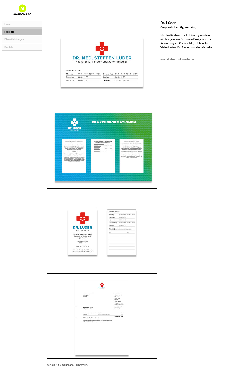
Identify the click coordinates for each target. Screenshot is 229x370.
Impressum (82, 365)
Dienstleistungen (14, 39)
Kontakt (8, 47)
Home (7, 24)
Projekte (9, 31)
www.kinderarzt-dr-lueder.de (177, 59)
